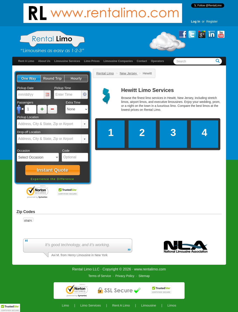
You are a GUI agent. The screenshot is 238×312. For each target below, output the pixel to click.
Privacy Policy (124, 276)
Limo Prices (91, 61)
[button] (29, 78)
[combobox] (49, 124)
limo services (154, 98)
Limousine (148, 305)
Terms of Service (99, 276)
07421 (28, 220)
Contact (142, 61)
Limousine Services (67, 61)
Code (65, 150)
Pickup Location (28, 117)
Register (212, 21)
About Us (44, 61)
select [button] (84, 124)
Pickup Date (25, 88)
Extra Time (73, 102)
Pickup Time (62, 88)
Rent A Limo (26, 61)
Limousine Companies (118, 61)
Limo (65, 305)
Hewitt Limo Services (147, 90)
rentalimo (150, 269)
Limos (171, 305)
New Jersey (129, 73)
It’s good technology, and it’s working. (77, 245)
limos (206, 106)
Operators (157, 61)
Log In (195, 21)
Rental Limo (105, 73)
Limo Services (90, 305)
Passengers (25, 102)
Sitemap (144, 276)
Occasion (23, 150)
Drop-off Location (29, 132)
